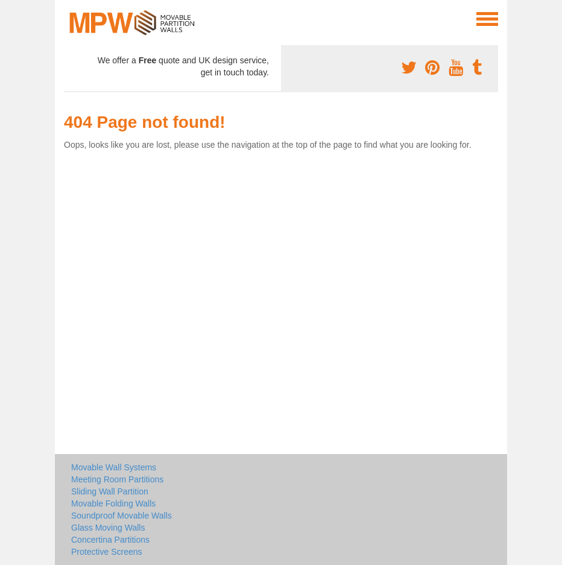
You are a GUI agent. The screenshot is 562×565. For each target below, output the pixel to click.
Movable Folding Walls (113, 503)
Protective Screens (106, 552)
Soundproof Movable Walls (121, 515)
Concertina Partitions (110, 539)
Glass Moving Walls (108, 527)
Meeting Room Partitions (117, 479)
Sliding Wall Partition (109, 491)
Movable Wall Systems (113, 467)
